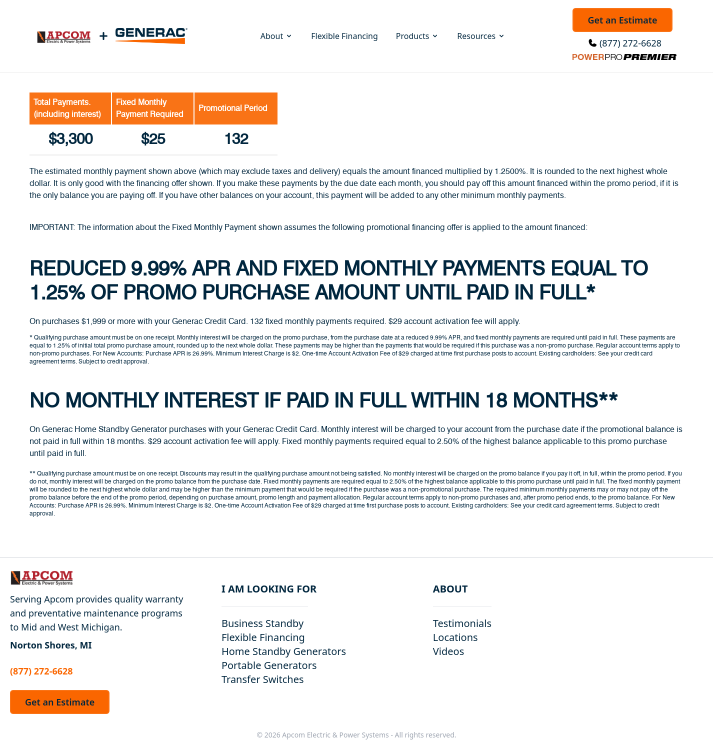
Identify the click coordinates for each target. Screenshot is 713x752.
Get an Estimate (622, 20)
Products (418, 36)
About (276, 36)
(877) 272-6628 (631, 43)
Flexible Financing (344, 36)
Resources (481, 36)
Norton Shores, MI (51, 645)
